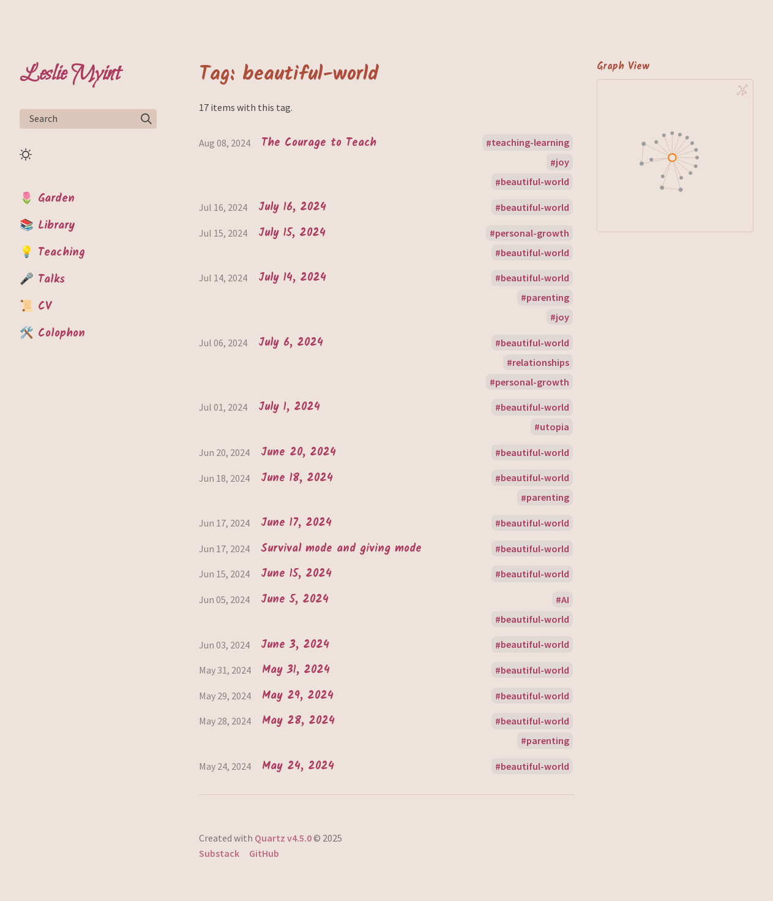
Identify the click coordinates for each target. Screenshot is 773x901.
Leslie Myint (70, 74)
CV (44, 306)
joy (562, 162)
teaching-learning (530, 143)
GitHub (264, 853)
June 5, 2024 (295, 600)
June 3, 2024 (295, 645)
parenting (547, 297)
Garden (56, 198)
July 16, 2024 (292, 207)
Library (56, 225)
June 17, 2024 (296, 523)
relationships (540, 362)
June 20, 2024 (298, 453)
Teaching (61, 252)
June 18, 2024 (297, 478)
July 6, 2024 (290, 343)
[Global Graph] (742, 90)
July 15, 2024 (292, 233)
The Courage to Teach (318, 143)
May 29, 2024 (298, 696)
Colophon (61, 333)
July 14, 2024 (292, 278)
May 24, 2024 (298, 766)
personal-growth (532, 233)
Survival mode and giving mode (341, 549)
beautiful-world (535, 182)
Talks (51, 279)
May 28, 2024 (298, 721)
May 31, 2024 (296, 670)
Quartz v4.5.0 (283, 838)
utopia (554, 426)
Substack (219, 853)
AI (565, 599)
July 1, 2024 (289, 407)
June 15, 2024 (296, 574)
